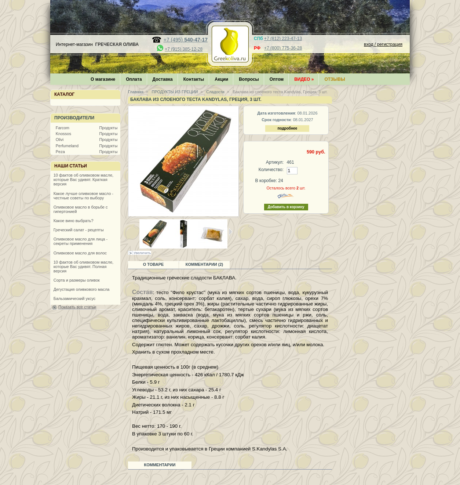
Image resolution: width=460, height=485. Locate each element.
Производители (74, 117)
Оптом (277, 79)
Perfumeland (67, 146)
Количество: (271, 169)
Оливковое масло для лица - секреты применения (80, 241)
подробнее (287, 128)
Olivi (59, 139)
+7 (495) (186, 40)
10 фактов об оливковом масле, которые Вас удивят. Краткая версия (83, 179)
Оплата (134, 79)
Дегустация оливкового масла (82, 289)
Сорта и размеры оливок (77, 280)
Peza (60, 151)
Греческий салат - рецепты (79, 230)
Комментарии (160, 465)
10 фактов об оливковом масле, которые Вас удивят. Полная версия (83, 266)
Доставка (163, 79)
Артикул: (275, 162)
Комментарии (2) (204, 264)
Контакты (193, 79)
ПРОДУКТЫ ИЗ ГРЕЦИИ (174, 92)
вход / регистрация (383, 44)
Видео (304, 79)
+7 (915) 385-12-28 (183, 49)
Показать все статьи (77, 307)
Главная (135, 92)
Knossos (63, 133)
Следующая (230, 231)
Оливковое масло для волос (80, 253)
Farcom (62, 128)
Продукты (108, 128)
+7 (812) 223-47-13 (283, 38)
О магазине (103, 79)
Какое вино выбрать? (74, 220)
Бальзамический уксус (75, 298)
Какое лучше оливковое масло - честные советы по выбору (83, 195)
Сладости (214, 92)
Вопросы (249, 79)
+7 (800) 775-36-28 (283, 48)
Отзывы (334, 79)
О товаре (153, 264)
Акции (221, 79)
